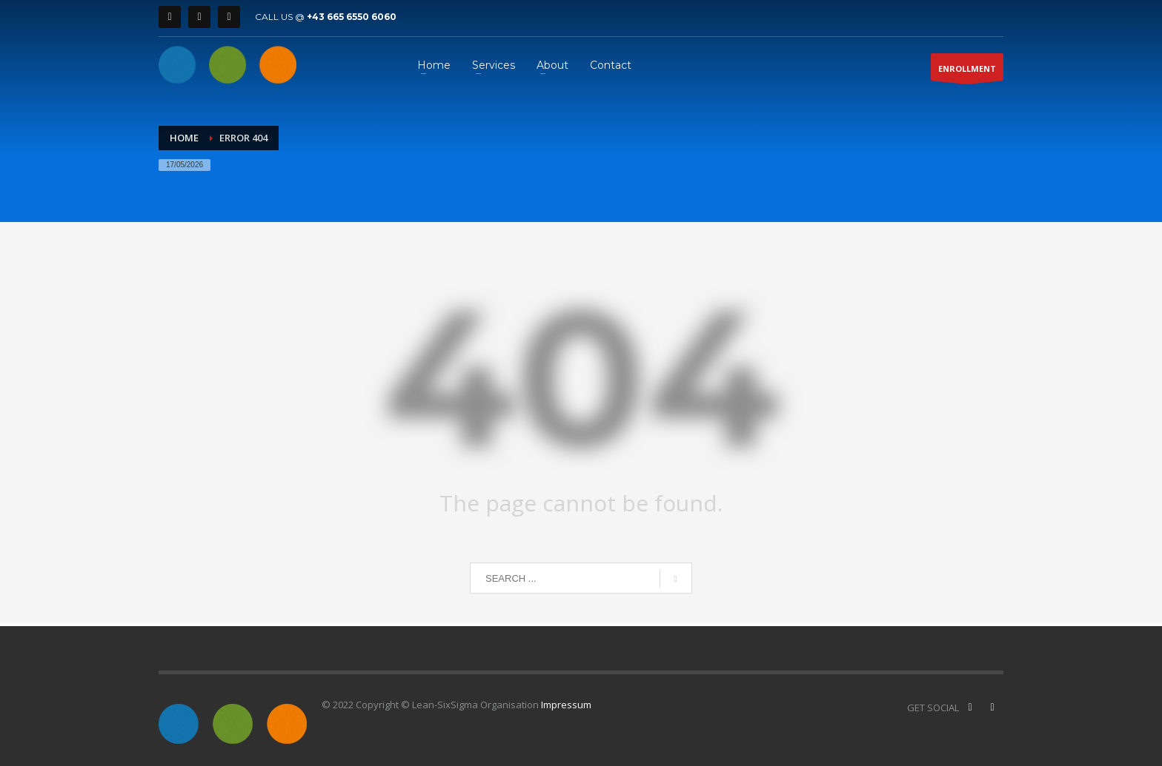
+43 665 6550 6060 (351, 16)
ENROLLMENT (967, 72)
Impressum (566, 704)
